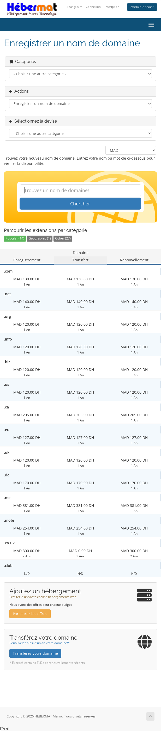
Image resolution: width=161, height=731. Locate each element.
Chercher (80, 203)
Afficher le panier (142, 7)
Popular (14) (14, 238)
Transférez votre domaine (35, 653)
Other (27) (63, 238)
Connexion (93, 7)
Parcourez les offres (30, 613)
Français (74, 7)
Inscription (112, 7)
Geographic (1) (39, 238)
